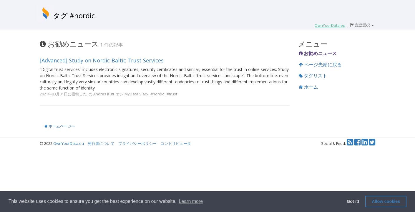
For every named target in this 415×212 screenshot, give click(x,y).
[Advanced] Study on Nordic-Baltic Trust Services (102, 60)
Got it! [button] (353, 201)
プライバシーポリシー (137, 143)
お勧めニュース (318, 53)
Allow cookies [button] (386, 201)
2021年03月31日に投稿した (63, 94)
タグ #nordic (74, 15)
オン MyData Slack (132, 94)
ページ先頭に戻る (320, 64)
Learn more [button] (191, 201)
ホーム (308, 87)
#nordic (157, 94)
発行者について (101, 143)
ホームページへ (59, 126)
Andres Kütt (103, 94)
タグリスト (313, 75)
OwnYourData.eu (68, 143)
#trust (172, 94)
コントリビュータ (175, 143)
